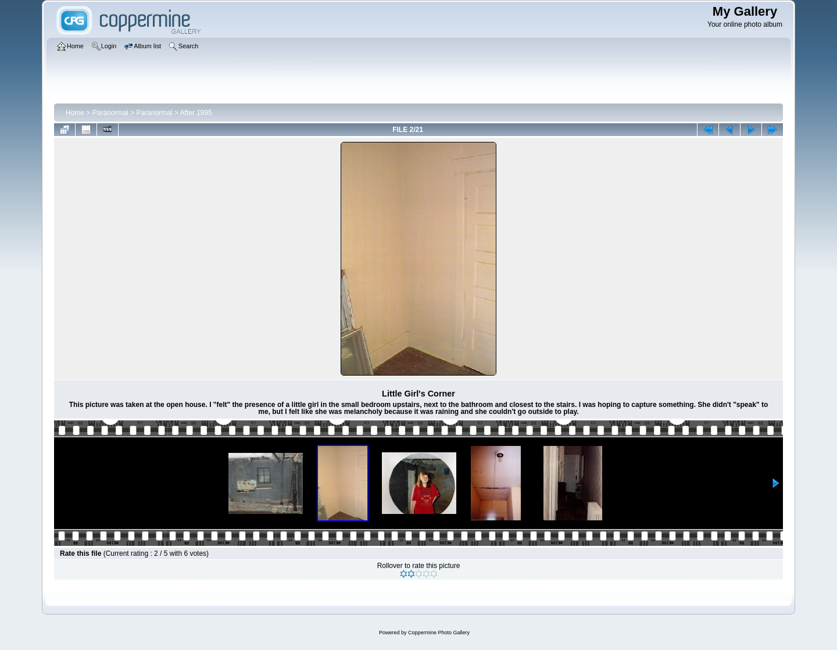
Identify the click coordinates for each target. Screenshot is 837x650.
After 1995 (196, 113)
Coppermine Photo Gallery (439, 632)
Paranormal (110, 113)
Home (75, 113)
